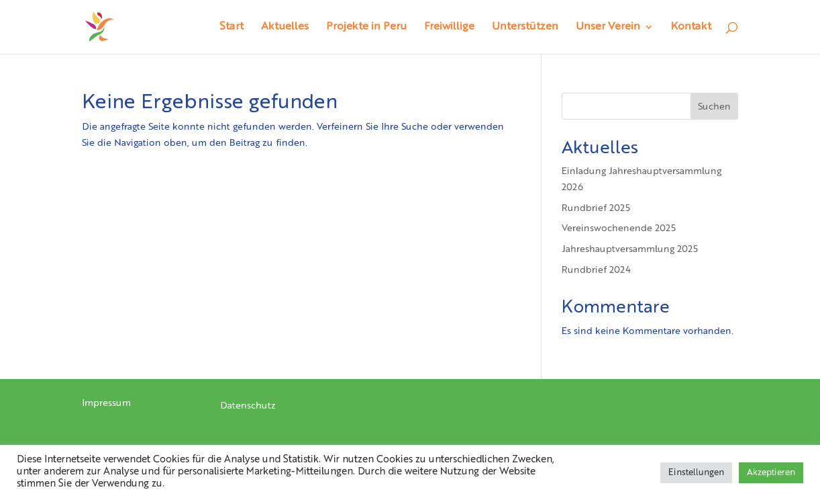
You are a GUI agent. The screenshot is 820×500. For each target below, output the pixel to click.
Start (231, 27)
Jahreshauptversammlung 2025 (630, 249)
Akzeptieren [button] (771, 472)
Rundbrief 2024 (596, 270)
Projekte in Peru (366, 27)
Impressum (106, 403)
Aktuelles (285, 27)
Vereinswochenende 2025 (619, 228)
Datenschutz (248, 406)
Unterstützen (525, 27)
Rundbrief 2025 (596, 208)
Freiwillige (449, 27)
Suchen (714, 107)
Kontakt (691, 27)
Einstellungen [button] (696, 472)
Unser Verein (608, 27)
